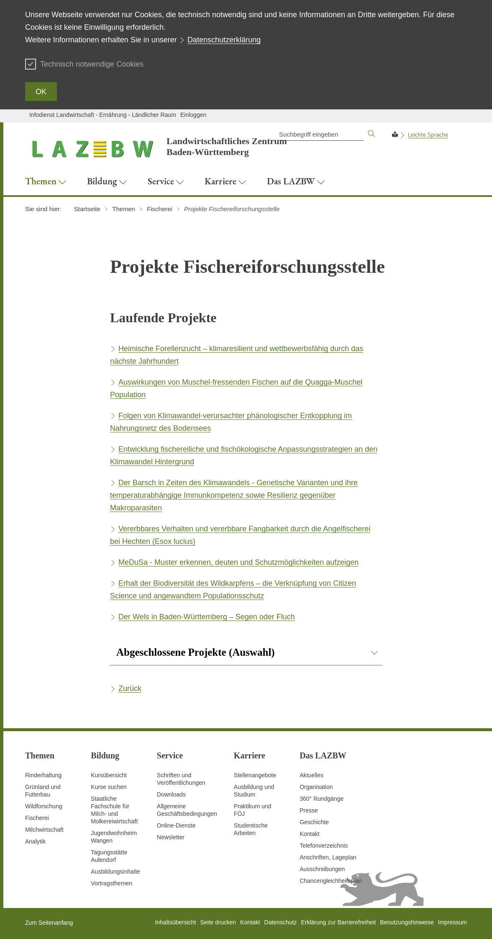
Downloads (171, 794)
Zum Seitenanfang (49, 922)
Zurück (129, 688)
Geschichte (314, 822)
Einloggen (193, 114)
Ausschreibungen (322, 869)
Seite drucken (218, 922)
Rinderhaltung (43, 775)
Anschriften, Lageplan (328, 857)
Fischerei (37, 818)
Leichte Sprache (428, 134)
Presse (309, 810)
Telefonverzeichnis (324, 845)
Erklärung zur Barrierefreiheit (338, 922)
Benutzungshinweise (406, 922)
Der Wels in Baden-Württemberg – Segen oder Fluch (206, 617)
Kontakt (309, 833)
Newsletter (170, 837)
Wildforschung (43, 806)
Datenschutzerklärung (224, 40)
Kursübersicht (109, 775)
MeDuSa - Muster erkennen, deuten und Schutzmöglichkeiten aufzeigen (238, 562)
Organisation (316, 787)
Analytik (35, 841)
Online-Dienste (176, 825)
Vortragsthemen (111, 883)
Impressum (452, 922)
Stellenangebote (255, 775)
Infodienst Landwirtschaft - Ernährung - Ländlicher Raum (102, 114)
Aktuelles (311, 775)
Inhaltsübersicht (175, 922)
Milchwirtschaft (44, 829)
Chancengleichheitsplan (331, 880)
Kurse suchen (109, 787)
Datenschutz (280, 922)
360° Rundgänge (321, 798)
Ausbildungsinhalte (115, 871)
